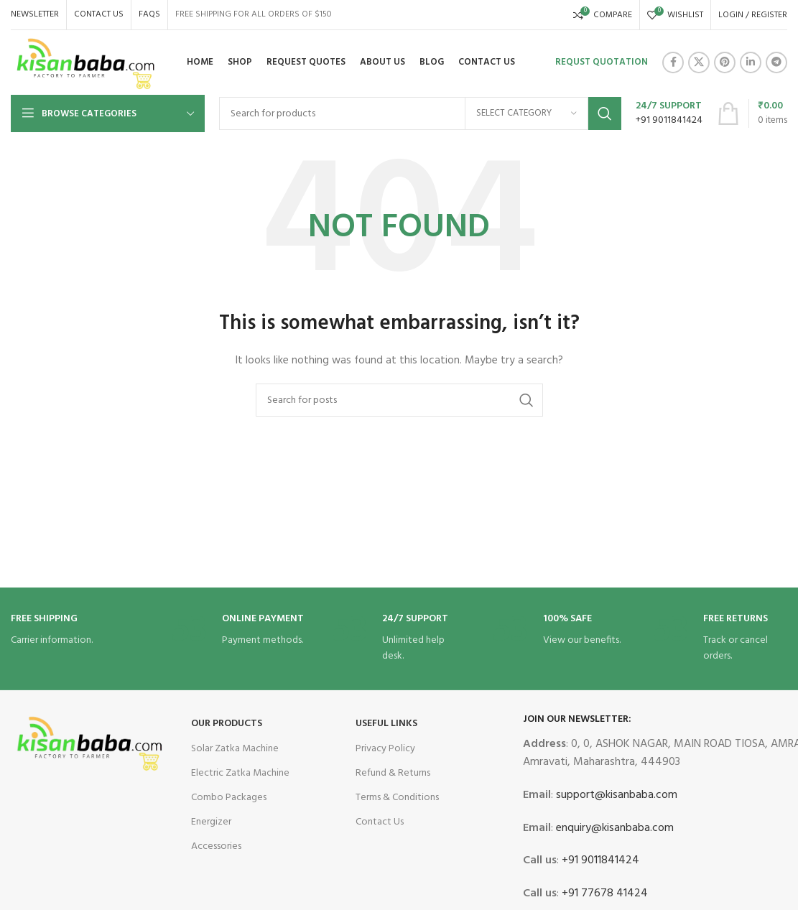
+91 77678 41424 (603, 893)
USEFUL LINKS (386, 723)
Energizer (211, 822)
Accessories (216, 846)
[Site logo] (86, 63)
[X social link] (699, 62)
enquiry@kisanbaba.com (613, 828)
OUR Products (226, 723)
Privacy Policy (385, 748)
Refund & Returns (393, 773)
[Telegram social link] (776, 62)
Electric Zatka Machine (240, 773)
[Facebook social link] (673, 62)
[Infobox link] (669, 113)
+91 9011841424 (599, 860)
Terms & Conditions (397, 797)
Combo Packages (228, 797)
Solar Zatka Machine (235, 748)
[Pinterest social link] (725, 62)
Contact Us (380, 822)
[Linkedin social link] (750, 62)
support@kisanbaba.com (615, 795)
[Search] (420, 113)
